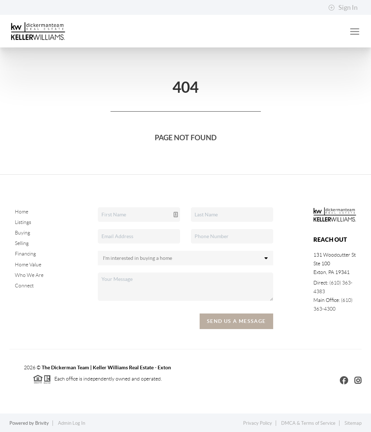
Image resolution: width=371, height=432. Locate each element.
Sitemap (353, 423)
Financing (25, 254)
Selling (22, 243)
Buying (22, 233)
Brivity (42, 423)
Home (21, 212)
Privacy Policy (257, 423)
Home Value (28, 264)
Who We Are (29, 275)
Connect (24, 285)
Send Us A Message (236, 321)
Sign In (343, 7)
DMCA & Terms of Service (308, 423)
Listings (23, 222)
